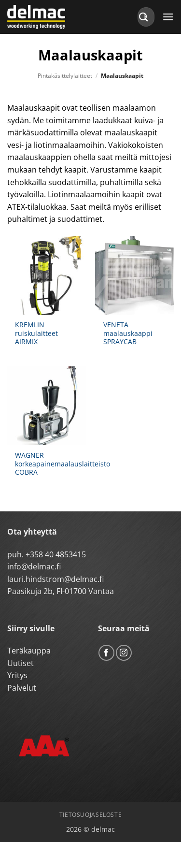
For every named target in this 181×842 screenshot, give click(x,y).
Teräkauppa (29, 650)
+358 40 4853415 (56, 554)
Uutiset (20, 663)
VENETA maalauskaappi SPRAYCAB (128, 333)
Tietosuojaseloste (90, 815)
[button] (168, 17)
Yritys (17, 675)
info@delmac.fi (34, 566)
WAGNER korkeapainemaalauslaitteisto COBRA (62, 464)
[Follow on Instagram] (124, 653)
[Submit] (143, 16)
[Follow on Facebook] (106, 653)
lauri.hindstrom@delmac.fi (55, 579)
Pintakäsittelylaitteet (65, 76)
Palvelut (21, 687)
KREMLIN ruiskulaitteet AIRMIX (36, 333)
